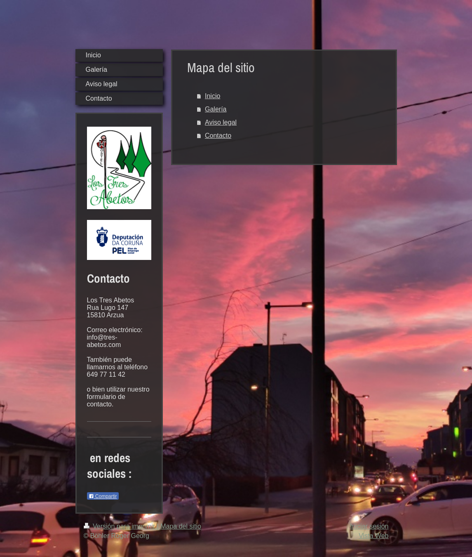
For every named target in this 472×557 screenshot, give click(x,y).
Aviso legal (221, 122)
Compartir (103, 496)
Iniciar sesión (369, 526)
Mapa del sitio (180, 526)
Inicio (212, 95)
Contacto (218, 135)
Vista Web (373, 535)
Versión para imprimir (120, 526)
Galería (215, 109)
